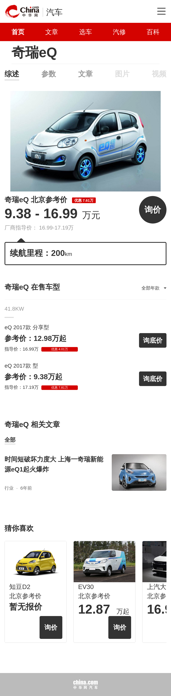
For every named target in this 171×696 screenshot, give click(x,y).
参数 (48, 74)
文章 (51, 31)
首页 (17, 31)
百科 (153, 31)
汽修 (119, 31)
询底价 (152, 340)
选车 (85, 31)
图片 (122, 74)
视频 (159, 74)
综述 (12, 74)
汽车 (54, 12)
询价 (153, 209)
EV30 (86, 586)
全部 (10, 440)
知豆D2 (19, 586)
